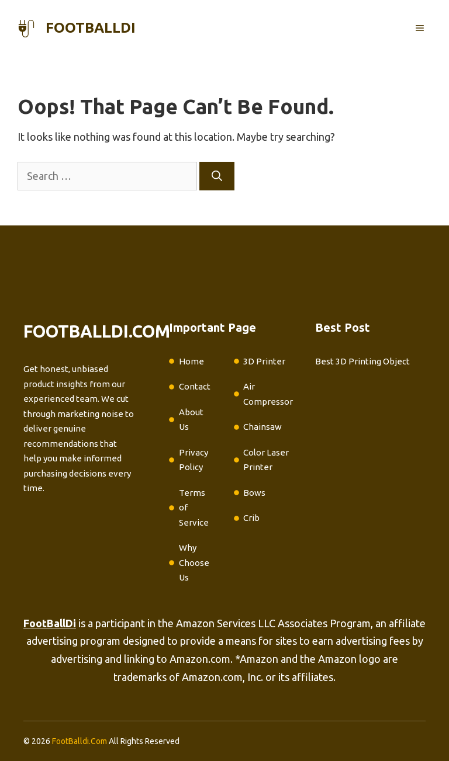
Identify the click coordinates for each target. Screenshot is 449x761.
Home (191, 361)
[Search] (216, 176)
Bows (254, 493)
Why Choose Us (194, 562)
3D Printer (264, 361)
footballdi (91, 28)
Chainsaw (262, 427)
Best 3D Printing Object (362, 361)
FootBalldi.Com (79, 741)
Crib (251, 518)
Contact (194, 386)
